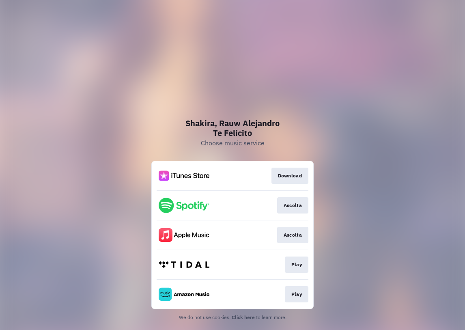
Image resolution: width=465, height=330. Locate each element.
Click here (243, 317)
